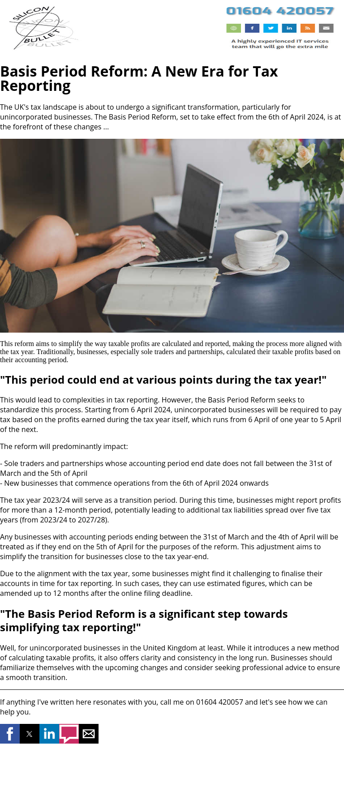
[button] (10, 734)
